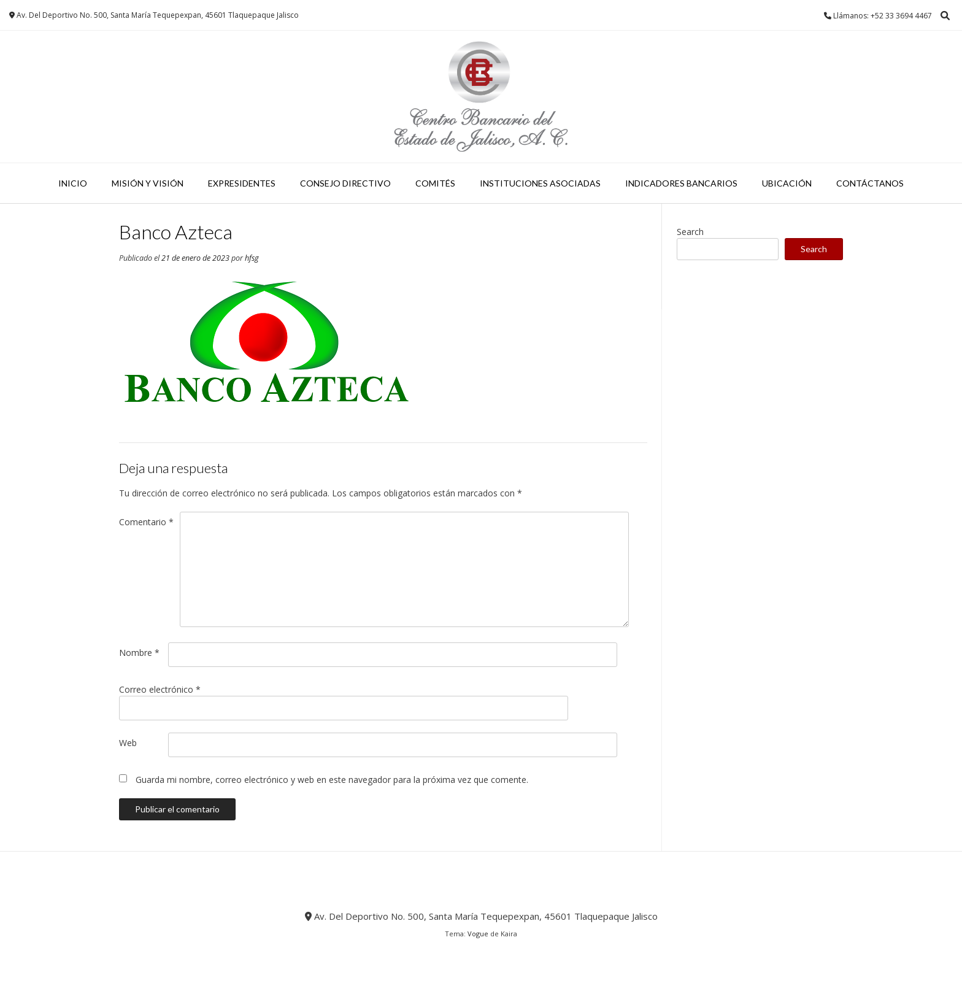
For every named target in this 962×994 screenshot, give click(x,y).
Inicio (72, 183)
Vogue (478, 933)
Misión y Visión (147, 183)
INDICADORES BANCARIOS (681, 183)
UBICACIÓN (787, 183)
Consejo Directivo (345, 183)
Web (128, 743)
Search (690, 231)
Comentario (146, 522)
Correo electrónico (160, 689)
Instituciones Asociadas (540, 183)
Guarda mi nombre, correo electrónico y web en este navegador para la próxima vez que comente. (332, 779)
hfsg (252, 258)
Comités (435, 183)
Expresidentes (241, 183)
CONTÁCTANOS (870, 183)
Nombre (139, 652)
